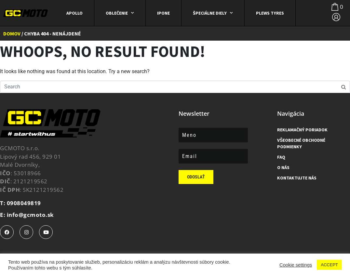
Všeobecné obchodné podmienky (301, 143)
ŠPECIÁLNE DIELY (213, 13)
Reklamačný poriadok (302, 130)
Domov (11, 33)
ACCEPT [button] (329, 264)
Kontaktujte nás (296, 178)
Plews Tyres (270, 13)
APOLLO (74, 13)
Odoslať (196, 176)
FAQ (281, 157)
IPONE (163, 13)
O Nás (283, 167)
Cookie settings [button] (295, 265)
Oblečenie (120, 13)
